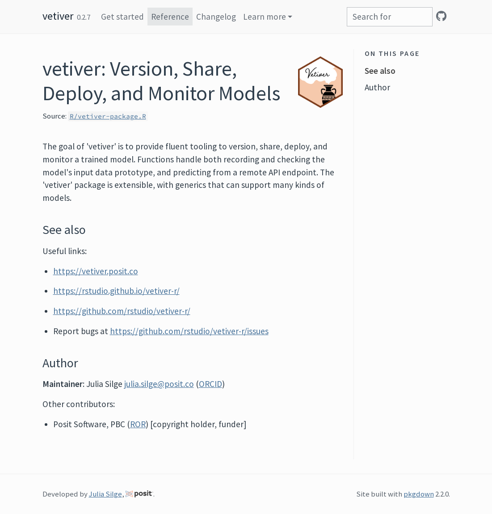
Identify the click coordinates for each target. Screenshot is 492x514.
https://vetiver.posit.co (95, 271)
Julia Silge (105, 494)
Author (377, 87)
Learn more (264, 16)
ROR (138, 424)
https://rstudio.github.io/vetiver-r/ (116, 290)
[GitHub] (441, 16)
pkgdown (419, 494)
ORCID (210, 383)
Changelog (216, 16)
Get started (122, 16)
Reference (170, 16)
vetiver (57, 16)
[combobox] (390, 16)
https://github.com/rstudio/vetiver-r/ (121, 311)
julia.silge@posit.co (159, 383)
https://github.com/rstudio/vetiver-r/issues (189, 331)
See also (380, 70)
